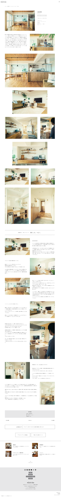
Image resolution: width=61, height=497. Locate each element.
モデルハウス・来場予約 (30, 476)
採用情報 (30, 478)
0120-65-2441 (32, 487)
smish (18, 6)
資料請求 (30, 474)
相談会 (30, 472)
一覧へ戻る (30, 420)
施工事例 (8, 6)
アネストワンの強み (23, 435)
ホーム (5, 6)
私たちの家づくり (38, 435)
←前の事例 (7, 420)
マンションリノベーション (13, 6)
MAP (35, 486)
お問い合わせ (58, 492)
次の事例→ (53, 420)
